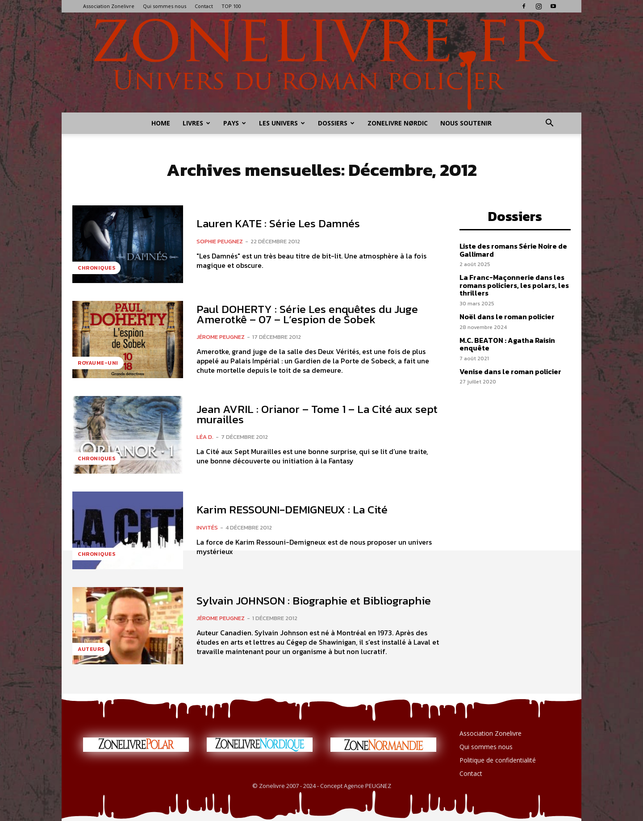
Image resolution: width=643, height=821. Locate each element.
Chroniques (96, 268)
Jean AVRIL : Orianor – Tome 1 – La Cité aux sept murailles (317, 414)
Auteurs (91, 649)
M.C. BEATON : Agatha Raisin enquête (507, 344)
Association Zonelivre (108, 6)
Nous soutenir (466, 123)
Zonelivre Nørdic (397, 123)
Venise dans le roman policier (510, 371)
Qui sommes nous (164, 6)
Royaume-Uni (98, 363)
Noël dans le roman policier (507, 316)
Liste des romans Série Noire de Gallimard (513, 250)
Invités (207, 527)
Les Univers (282, 123)
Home (160, 123)
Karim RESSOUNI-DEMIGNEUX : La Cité (292, 509)
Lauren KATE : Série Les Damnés (278, 223)
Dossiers (336, 123)
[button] (549, 124)
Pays (234, 123)
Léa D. (204, 437)
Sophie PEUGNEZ (219, 241)
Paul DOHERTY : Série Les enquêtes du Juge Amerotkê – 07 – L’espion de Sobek (307, 314)
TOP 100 (231, 6)
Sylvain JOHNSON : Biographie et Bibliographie (313, 600)
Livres (196, 123)
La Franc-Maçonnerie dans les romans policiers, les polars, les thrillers (514, 285)
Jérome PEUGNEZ (220, 337)
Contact (204, 6)
